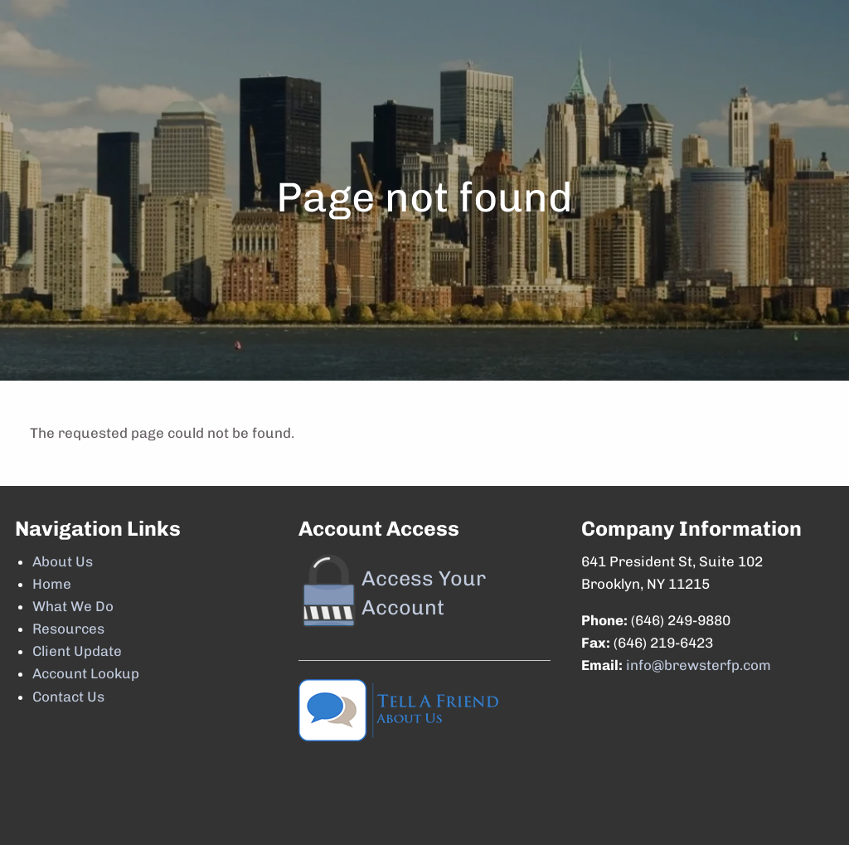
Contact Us (68, 696)
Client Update (77, 651)
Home (51, 583)
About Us (62, 561)
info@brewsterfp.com (698, 665)
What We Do (73, 606)
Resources (68, 628)
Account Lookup (85, 673)
